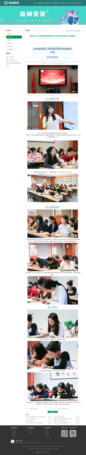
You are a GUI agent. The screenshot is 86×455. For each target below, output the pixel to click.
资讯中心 (14, 436)
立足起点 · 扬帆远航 (33, 408)
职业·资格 (31, 432)
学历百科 (9, 40)
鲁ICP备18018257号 (29, 446)
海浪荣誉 (47, 434)
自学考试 (30, 430)
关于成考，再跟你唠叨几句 (63, 408)
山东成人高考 (10, 46)
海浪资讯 (9, 33)
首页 (35, 3)
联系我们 (47, 436)
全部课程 (14, 434)
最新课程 (14, 432)
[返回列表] (53, 411)
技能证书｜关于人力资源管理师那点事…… (62, 422)
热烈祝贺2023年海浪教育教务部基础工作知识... (63, 418)
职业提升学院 (56, 3)
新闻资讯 (63, 3)
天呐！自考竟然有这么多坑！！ (60, 416)
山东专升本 (9, 43)
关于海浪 (68, 3)
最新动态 (14, 430)
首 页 (72, 30)
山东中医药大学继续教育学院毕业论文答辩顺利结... (36, 416)
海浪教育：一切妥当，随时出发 (60, 420)
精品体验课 (40, 3)
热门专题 (10, 37)
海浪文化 (47, 432)
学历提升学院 (48, 3)
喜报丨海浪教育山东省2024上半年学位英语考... (35, 422)
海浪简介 (47, 430)
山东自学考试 (10, 49)
